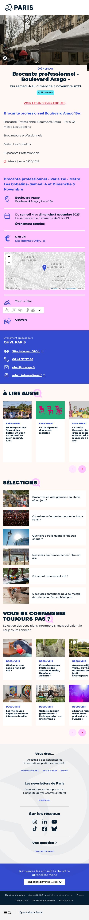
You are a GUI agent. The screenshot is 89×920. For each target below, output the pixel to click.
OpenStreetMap (71, 289)
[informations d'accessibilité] (23, 310)
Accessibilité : (51, 895)
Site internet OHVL (28, 240)
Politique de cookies (43, 900)
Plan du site (66, 900)
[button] (44, 268)
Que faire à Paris (31, 912)
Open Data (22, 900)
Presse (80, 895)
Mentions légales (15, 895)
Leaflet (54, 289)
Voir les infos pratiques (44, 103)
